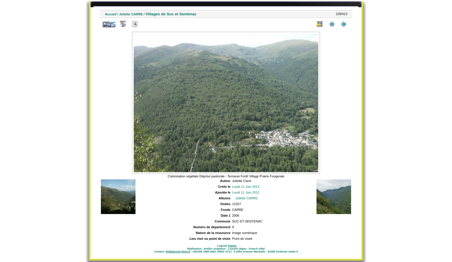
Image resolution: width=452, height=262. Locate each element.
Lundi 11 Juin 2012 (245, 186)
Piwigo (232, 245)
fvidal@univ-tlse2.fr (177, 251)
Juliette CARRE (131, 14)
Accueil (110, 14)
